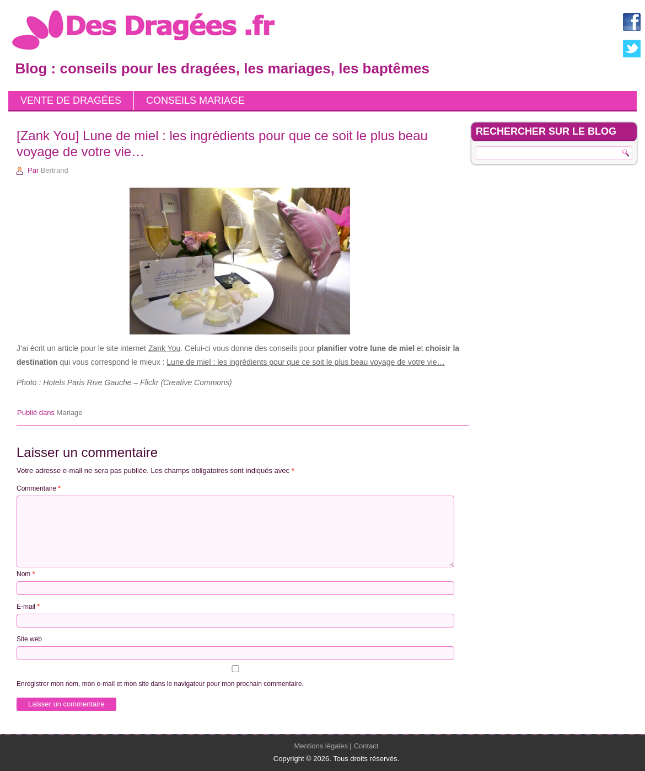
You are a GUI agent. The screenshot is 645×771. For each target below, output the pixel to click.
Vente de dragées (70, 100)
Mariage (70, 412)
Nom (26, 574)
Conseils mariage (195, 100)
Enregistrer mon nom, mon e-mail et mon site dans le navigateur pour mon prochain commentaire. (160, 684)
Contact (366, 746)
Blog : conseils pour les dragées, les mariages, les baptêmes (222, 68)
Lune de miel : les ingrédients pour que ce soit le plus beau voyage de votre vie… (305, 362)
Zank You (164, 348)
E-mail (28, 606)
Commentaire (39, 488)
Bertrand (54, 170)
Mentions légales (321, 746)
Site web (29, 639)
